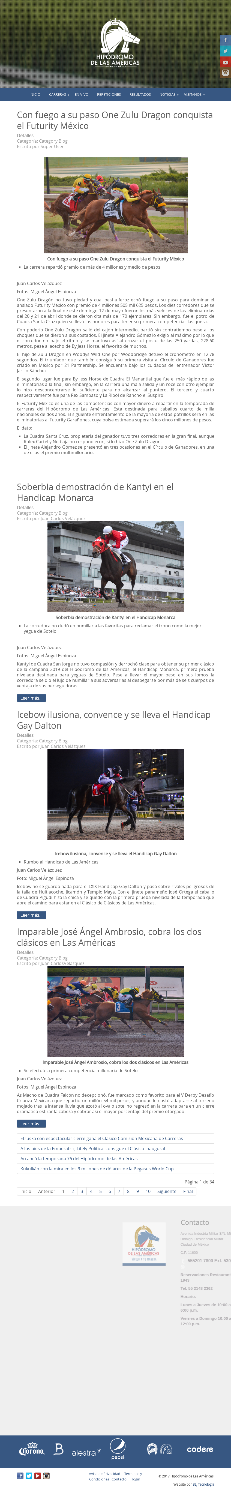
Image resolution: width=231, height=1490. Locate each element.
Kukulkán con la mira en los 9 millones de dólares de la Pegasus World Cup (97, 1169)
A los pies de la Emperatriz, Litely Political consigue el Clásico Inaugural (92, 1149)
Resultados (140, 94)
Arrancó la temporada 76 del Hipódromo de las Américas (79, 1159)
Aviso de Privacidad (104, 1473)
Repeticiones (109, 94)
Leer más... (31, 698)
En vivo (81, 94)
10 (148, 1191)
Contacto (119, 1479)
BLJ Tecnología (203, 1484)
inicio (34, 94)
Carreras (57, 94)
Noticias (167, 94)
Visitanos (193, 94)
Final (188, 1191)
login (135, 1479)
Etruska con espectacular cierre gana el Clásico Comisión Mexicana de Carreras (101, 1138)
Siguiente (166, 1191)
